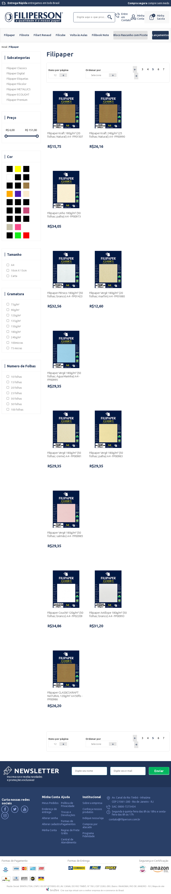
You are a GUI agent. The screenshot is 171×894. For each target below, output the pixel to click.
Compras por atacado (90, 826)
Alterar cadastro (51, 824)
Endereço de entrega (49, 811)
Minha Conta (49, 830)
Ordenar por (93, 70)
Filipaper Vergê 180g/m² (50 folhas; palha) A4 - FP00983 (106, 454)
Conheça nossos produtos (92, 811)
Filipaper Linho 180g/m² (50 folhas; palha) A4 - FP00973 (64, 214)
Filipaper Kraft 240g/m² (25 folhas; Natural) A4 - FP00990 (107, 135)
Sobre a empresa (92, 803)
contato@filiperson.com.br (124, 819)
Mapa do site (158, 886)
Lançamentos (160, 35)
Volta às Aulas (78, 35)
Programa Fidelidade (89, 835)
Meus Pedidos (50, 803)
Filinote (24, 35)
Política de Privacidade (67, 805)
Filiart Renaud (42, 35)
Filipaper (9, 35)
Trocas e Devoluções (68, 814)
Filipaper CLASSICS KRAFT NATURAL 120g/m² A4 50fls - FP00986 (64, 696)
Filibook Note (100, 35)
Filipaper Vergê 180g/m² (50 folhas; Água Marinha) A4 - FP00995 (64, 376)
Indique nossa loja (93, 818)
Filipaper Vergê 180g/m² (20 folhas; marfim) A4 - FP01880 (107, 294)
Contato (126, 17)
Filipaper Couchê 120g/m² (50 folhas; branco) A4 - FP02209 (65, 614)
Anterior (135, 69)
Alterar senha (50, 818)
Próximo (136, 76)
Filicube (60, 35)
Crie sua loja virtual (69, 890)
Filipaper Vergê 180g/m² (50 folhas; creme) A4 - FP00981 (64, 454)
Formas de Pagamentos (68, 823)
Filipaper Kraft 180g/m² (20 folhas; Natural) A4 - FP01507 (65, 135)
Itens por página (58, 70)
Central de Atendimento (68, 841)
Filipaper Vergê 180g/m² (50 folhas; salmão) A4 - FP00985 (65, 534)
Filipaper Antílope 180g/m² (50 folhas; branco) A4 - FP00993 (108, 614)
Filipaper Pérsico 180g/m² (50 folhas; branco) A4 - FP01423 (65, 294)
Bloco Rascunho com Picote (130, 35)
